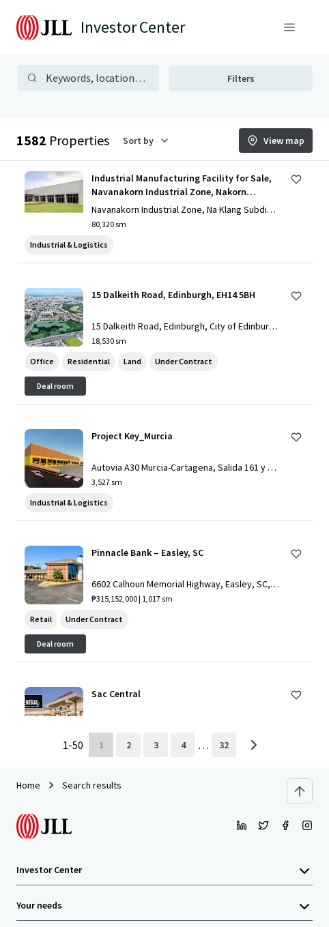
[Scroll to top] (300, 791)
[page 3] (155, 745)
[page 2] (128, 745)
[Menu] (289, 27)
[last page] (224, 745)
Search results (91, 785)
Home (28, 785)
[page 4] (183, 745)
